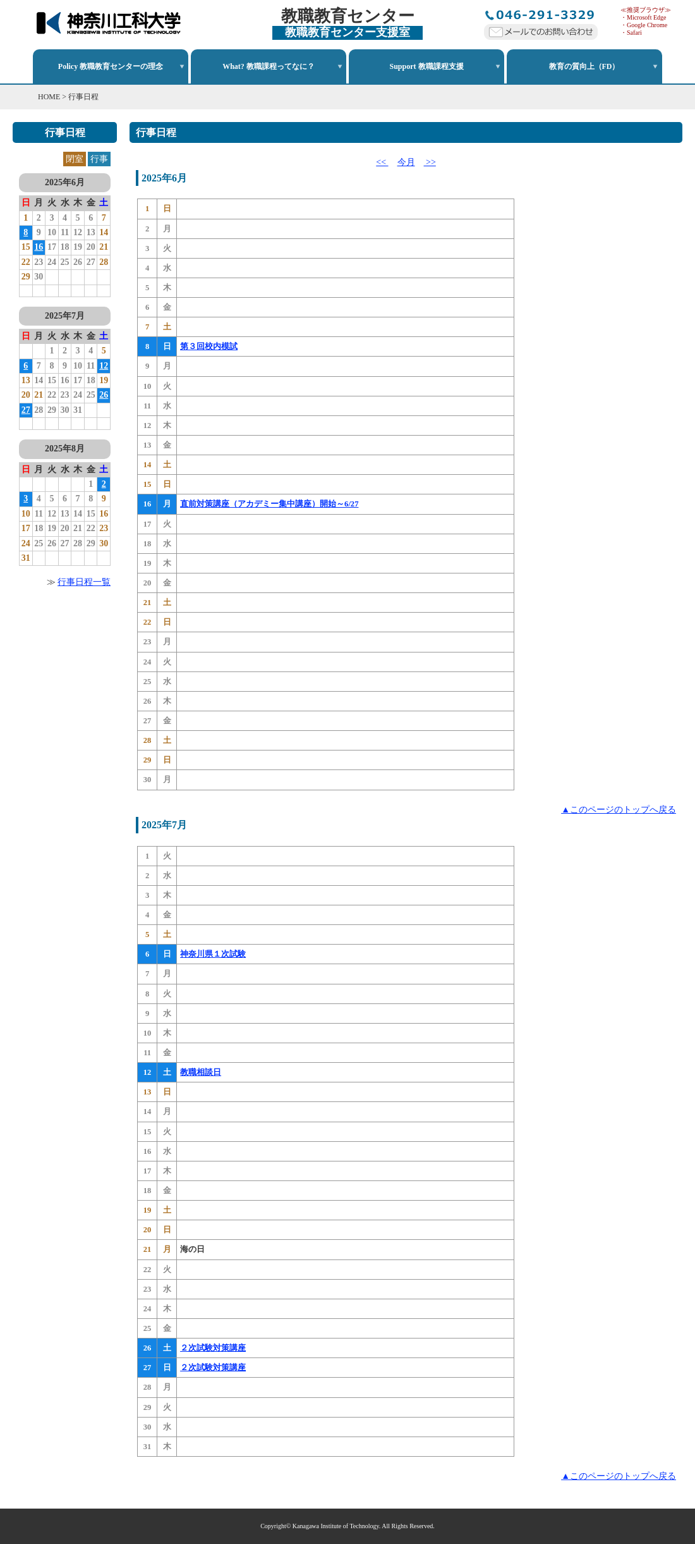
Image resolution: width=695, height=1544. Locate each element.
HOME (49, 96)
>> (430, 162)
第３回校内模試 (209, 346)
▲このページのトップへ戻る (618, 809)
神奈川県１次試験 (213, 954)
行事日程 (83, 96)
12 (103, 366)
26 (103, 395)
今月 (406, 162)
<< (382, 162)
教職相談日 (200, 1072)
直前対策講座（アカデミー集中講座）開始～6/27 (269, 503)
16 (38, 247)
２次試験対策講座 (213, 1348)
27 (25, 410)
